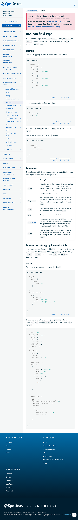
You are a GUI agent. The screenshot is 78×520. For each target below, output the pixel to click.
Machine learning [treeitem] (9, 167)
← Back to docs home (10, 21)
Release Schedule (49, 446)
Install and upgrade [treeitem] (10, 36)
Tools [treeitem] (5, 194)
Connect (9, 474)
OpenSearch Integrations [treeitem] (7, 62)
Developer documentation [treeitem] (8, 208)
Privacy (45, 463)
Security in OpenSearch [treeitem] (11, 74)
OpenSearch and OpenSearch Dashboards (9, 14)
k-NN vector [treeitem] (10, 139)
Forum (8, 446)
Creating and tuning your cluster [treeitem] (10, 68)
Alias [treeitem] (7, 92)
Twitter (8, 477)
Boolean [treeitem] (8, 102)
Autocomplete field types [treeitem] (12, 123)
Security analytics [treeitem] (9, 78)
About (45, 442)
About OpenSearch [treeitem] (9, 32)
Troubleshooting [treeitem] (9, 203)
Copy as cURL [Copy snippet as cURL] (64, 98)
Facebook (9, 491)
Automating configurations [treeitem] (8, 173)
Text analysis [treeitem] (7, 149)
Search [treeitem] (5, 163)
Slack (8, 453)
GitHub (8, 449)
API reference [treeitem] (7, 198)
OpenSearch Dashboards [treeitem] (7, 55)
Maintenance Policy (50, 449)
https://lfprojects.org (68, 514)
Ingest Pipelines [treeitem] (8, 50)
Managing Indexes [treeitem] (9, 45)
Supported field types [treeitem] (12, 89)
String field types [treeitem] (11, 118)
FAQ (44, 453)
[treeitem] (20, 31)
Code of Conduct (12, 442)
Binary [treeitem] (8, 96)
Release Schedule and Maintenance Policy (44, 27)
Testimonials (47, 456)
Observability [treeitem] (8, 185)
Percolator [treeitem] (9, 145)
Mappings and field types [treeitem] (9, 84)
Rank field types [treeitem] (11, 142)
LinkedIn (9, 480)
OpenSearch (12, 4)
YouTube (9, 484)
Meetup (9, 487)
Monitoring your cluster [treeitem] (9, 179)
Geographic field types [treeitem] (11, 128)
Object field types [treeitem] (12, 115)
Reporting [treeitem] (6, 189)
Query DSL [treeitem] (6, 154)
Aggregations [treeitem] (8, 158)
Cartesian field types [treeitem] (11, 134)
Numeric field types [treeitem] (12, 99)
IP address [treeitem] (9, 109)
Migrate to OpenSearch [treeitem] (11, 41)
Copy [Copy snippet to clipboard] (53, 98)
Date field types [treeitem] (11, 105)
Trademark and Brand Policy (53, 460)
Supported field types (32, 11)
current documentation (57, 21)
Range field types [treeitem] (11, 112)
